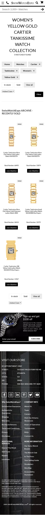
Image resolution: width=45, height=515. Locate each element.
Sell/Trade (6, 452)
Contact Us (28, 436)
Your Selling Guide (31, 460)
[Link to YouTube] (37, 395)
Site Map (27, 468)
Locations (6, 460)
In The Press (29, 457)
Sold (18, 85)
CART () (41, 2)
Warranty (5, 421)
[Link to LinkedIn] (17, 395)
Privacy (5, 432)
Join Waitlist (11, 171)
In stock (7, 85)
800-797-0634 (34, 384)
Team (26, 410)
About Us (28, 407)
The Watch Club (30, 453)
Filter (39, 94)
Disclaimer (6, 436)
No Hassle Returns (9, 425)
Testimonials (29, 429)
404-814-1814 (8, 3)
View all (29, 85)
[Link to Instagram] (10, 395)
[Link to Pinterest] (24, 395)
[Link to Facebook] (4, 395)
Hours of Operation (32, 425)
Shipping (5, 417)
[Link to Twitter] (30, 395)
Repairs (5, 456)
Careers (27, 414)
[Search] (22, 9)
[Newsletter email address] (22, 340)
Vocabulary (28, 464)
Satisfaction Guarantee (11, 407)
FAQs (26, 432)
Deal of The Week (9, 448)
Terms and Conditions (11, 429)
